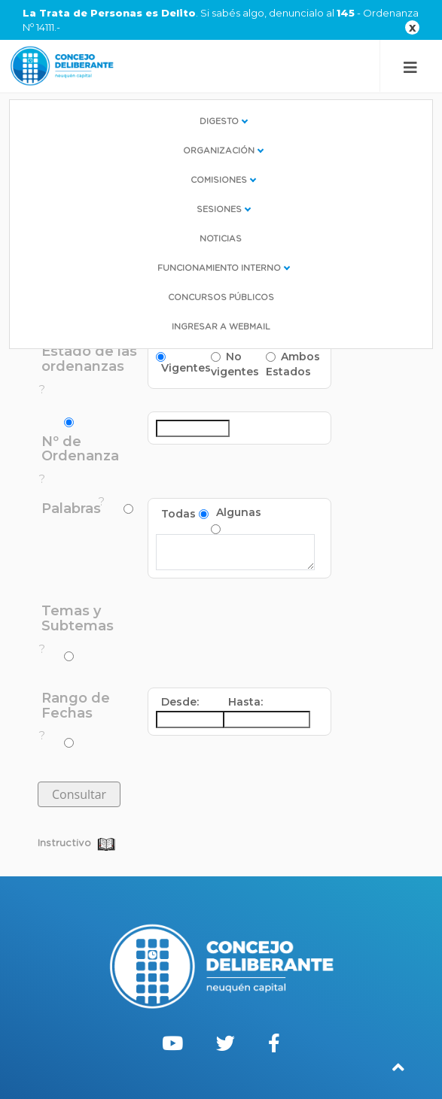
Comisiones (219, 180)
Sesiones (219, 209)
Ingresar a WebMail (221, 327)
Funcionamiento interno (219, 268)
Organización (219, 151)
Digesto (219, 121)
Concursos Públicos (221, 297)
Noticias (221, 239)
